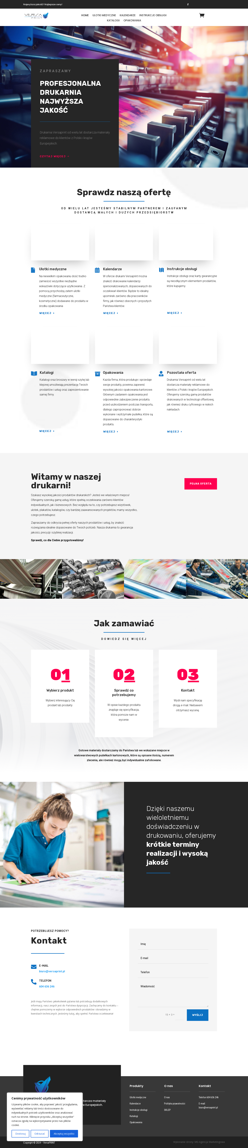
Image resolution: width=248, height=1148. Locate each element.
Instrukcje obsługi (153, 15)
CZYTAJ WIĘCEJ (53, 156)
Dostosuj (20, 1133)
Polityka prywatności (174, 1103)
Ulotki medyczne (104, 15)
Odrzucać (39, 1133)
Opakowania (132, 20)
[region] (45, 1117)
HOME (85, 15)
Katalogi (113, 20)
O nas (167, 1097)
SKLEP (167, 1109)
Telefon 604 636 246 (209, 1097)
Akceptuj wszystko (64, 1133)
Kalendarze (128, 15)
